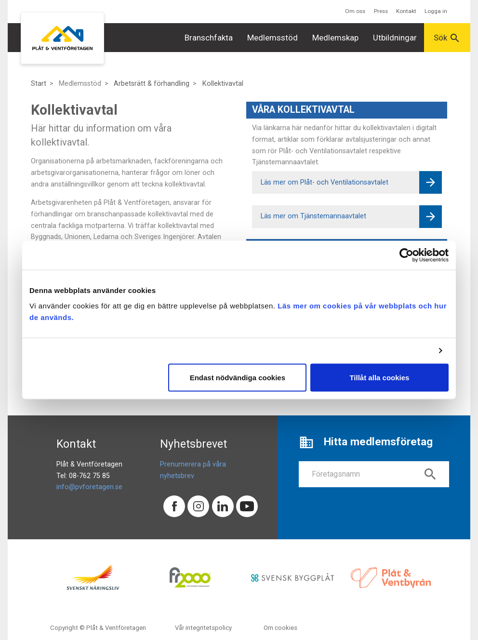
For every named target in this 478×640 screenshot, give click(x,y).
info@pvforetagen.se (89, 487)
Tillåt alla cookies (379, 377)
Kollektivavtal (222, 84)
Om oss (355, 11)
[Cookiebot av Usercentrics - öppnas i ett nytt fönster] (406, 255)
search (430, 474)
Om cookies (280, 627)
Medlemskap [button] (335, 37)
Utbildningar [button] (395, 37)
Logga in (436, 11)
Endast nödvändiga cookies (237, 377)
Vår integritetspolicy (203, 627)
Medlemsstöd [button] (272, 37)
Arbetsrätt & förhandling (151, 84)
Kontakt (406, 11)
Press (381, 11)
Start (38, 84)
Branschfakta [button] (209, 37)
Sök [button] (447, 38)
